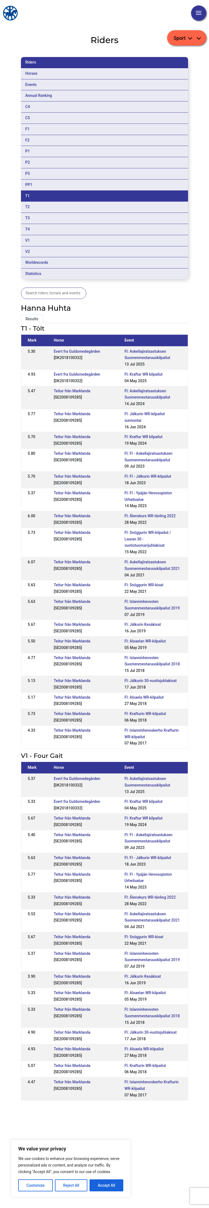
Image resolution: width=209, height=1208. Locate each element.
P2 (27, 162)
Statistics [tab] (33, 273)
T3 (27, 218)
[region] (71, 1168)
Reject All (71, 1185)
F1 (27, 129)
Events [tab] (31, 84)
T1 (27, 196)
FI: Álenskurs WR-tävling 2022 (150, 516)
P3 (27, 173)
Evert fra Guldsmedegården (77, 351)
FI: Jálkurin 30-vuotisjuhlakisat (150, 680)
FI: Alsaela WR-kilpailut (144, 697)
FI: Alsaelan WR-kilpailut (145, 641)
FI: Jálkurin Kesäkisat (142, 624)
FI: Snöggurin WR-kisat (143, 585)
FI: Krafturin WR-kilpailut (145, 713)
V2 (27, 251)
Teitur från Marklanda (72, 391)
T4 (27, 229)
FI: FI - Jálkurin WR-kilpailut (147, 476)
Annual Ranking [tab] (38, 95)
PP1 (28, 185)
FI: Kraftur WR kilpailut (143, 374)
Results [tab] (32, 319)
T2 (27, 207)
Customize (35, 1185)
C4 (27, 106)
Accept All (106, 1185)
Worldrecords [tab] (36, 262)
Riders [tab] (30, 62)
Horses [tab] (31, 73)
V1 (27, 240)
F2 (27, 140)
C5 (27, 118)
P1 (27, 151)
